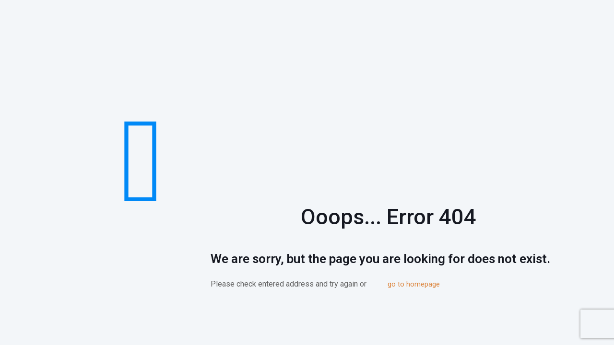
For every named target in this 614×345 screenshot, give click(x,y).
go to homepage (414, 284)
